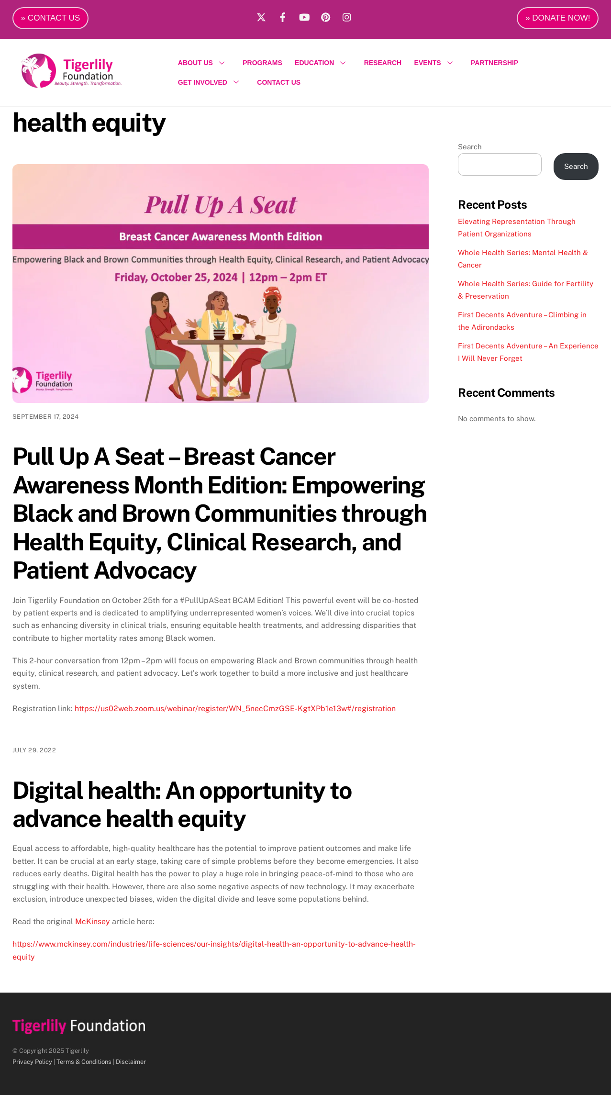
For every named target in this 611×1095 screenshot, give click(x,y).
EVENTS (436, 63)
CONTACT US (278, 82)
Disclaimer (131, 1061)
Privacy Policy (32, 1061)
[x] (261, 16)
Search (470, 147)
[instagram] (347, 16)
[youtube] (304, 16)
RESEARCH (383, 63)
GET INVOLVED (211, 82)
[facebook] (282, 16)
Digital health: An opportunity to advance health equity (182, 804)
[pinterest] (325, 16)
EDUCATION (323, 63)
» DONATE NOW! (557, 17)
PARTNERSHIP (494, 63)
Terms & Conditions (83, 1061)
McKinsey (92, 921)
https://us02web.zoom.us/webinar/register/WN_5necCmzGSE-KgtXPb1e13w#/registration (235, 708)
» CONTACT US (50, 17)
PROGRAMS (262, 63)
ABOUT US (204, 63)
